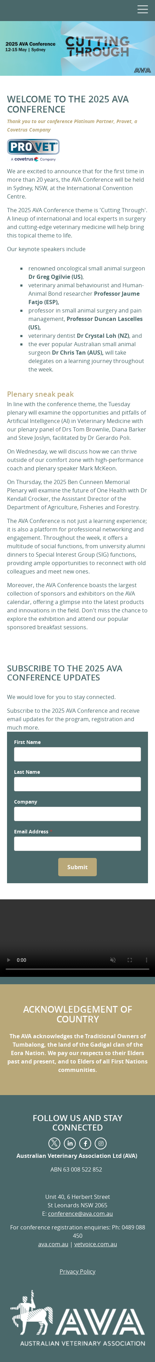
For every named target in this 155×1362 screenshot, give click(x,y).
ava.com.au (53, 1244)
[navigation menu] (142, 9)
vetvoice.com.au (95, 1244)
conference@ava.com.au (80, 1213)
